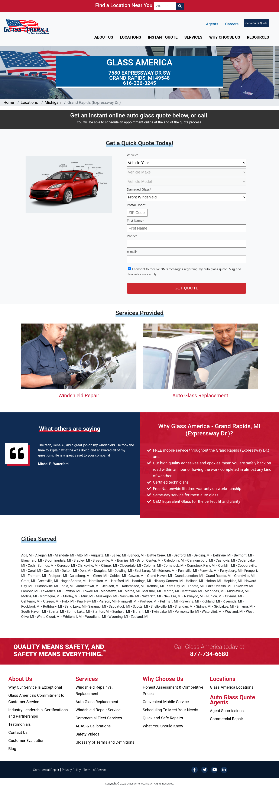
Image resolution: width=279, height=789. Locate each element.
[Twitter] (204, 769)
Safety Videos (87, 734)
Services (193, 37)
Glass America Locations (231, 687)
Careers (232, 24)
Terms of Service (94, 770)
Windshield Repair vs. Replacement (94, 690)
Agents (212, 24)
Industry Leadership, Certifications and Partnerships (38, 713)
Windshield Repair (78, 396)
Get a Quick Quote (256, 23)
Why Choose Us (224, 37)
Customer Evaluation (26, 740)
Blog (12, 748)
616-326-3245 (139, 83)
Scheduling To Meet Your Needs (170, 710)
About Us (103, 37)
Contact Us (17, 732)
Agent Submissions (227, 710)
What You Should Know (163, 726)
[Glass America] (26, 26)
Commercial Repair (226, 719)
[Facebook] (194, 769)
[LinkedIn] (224, 769)
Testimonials (19, 724)
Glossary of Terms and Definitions (104, 742)
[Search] (180, 6)
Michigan (53, 102)
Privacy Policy (71, 770)
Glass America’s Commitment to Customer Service (36, 698)
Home (8, 102)
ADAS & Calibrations (93, 726)
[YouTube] (214, 769)
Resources (258, 37)
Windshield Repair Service (97, 710)
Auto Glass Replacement (200, 396)
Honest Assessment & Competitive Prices (173, 690)
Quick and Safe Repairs (163, 718)
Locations (130, 37)
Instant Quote (163, 37)
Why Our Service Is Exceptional (35, 687)
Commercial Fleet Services (98, 718)
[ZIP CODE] (165, 6)
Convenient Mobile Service (166, 701)
